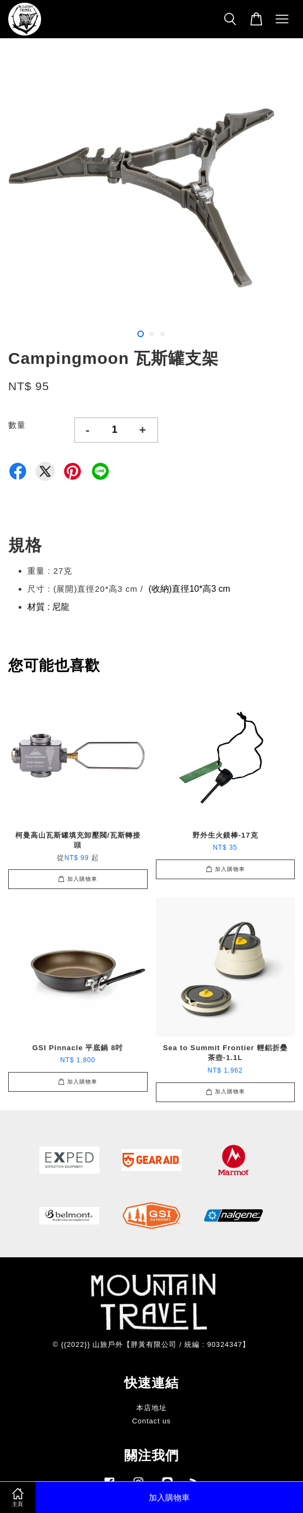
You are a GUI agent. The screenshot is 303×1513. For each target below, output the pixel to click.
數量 (17, 424)
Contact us (151, 1421)
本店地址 (151, 1408)
